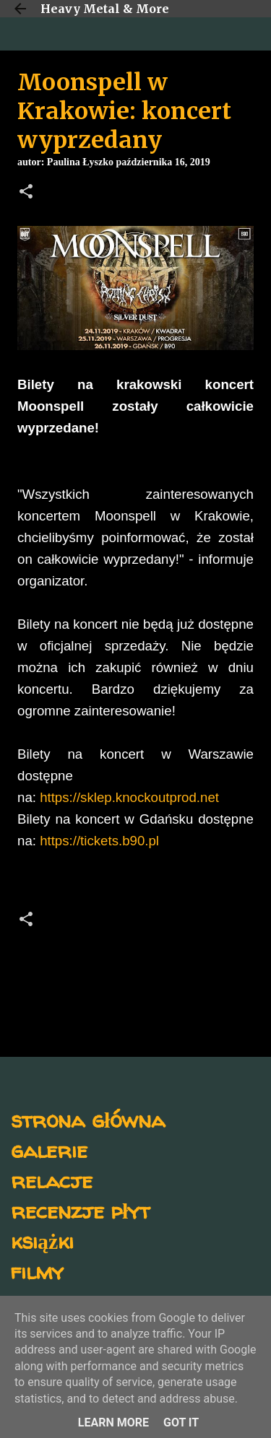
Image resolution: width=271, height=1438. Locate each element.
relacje (52, 1180)
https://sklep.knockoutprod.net (129, 797)
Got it (181, 1422)
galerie (49, 1149)
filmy (37, 1271)
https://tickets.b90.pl (99, 840)
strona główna (88, 1119)
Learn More (113, 1422)
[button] (26, 193)
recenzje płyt (80, 1210)
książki (42, 1240)
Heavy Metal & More (104, 8)
